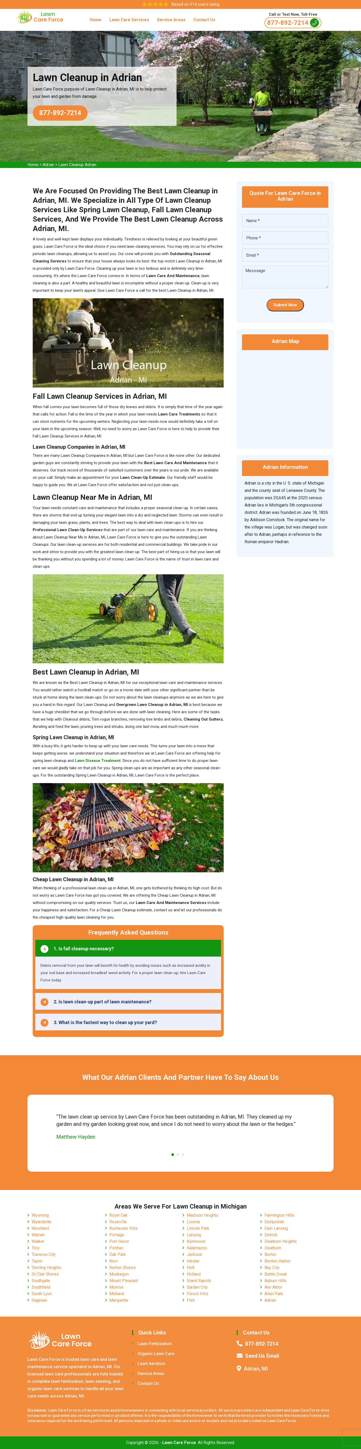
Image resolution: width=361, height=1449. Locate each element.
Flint (191, 1300)
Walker (38, 1241)
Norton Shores (122, 1267)
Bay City (271, 1267)
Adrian (48, 164)
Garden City (197, 1287)
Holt (190, 1267)
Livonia (193, 1221)
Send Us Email (262, 1356)
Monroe (116, 1287)
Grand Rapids (199, 1280)
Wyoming (40, 1215)
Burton (270, 1254)
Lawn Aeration (148, 1363)
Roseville (118, 1221)
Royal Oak (118, 1215)
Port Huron (119, 1241)
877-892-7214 (293, 22)
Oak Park (117, 1254)
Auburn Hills (275, 1280)
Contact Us (204, 19)
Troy (36, 1247)
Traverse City (44, 1254)
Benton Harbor (277, 1261)
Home (95, 19)
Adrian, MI (256, 1369)
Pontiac (116, 1247)
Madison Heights (202, 1215)
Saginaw (39, 1300)
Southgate (41, 1280)
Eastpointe (274, 1221)
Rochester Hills (123, 1228)
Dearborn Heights (280, 1241)
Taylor (37, 1261)
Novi (113, 1261)
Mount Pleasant (123, 1280)
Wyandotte (41, 1221)
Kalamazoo (197, 1247)
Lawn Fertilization (152, 1343)
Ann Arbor (273, 1287)
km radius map (285, 396)
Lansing (194, 1234)
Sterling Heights (46, 1267)
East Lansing (276, 1228)
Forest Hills (197, 1293)
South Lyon (42, 1293)
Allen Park (273, 1293)
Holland (194, 1274)
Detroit (270, 1234)
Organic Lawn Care (153, 1353)
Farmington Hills (279, 1215)
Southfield (41, 1287)
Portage (116, 1234)
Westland (40, 1228)
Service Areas (171, 19)
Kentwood (196, 1241)
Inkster (193, 1261)
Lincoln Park (198, 1228)
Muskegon (119, 1274)
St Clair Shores (45, 1274)
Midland (116, 1293)
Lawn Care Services (129, 19)
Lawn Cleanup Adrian (77, 164)
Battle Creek (275, 1274)
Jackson (194, 1254)
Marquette (118, 1300)
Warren (38, 1234)
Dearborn (272, 1247)
